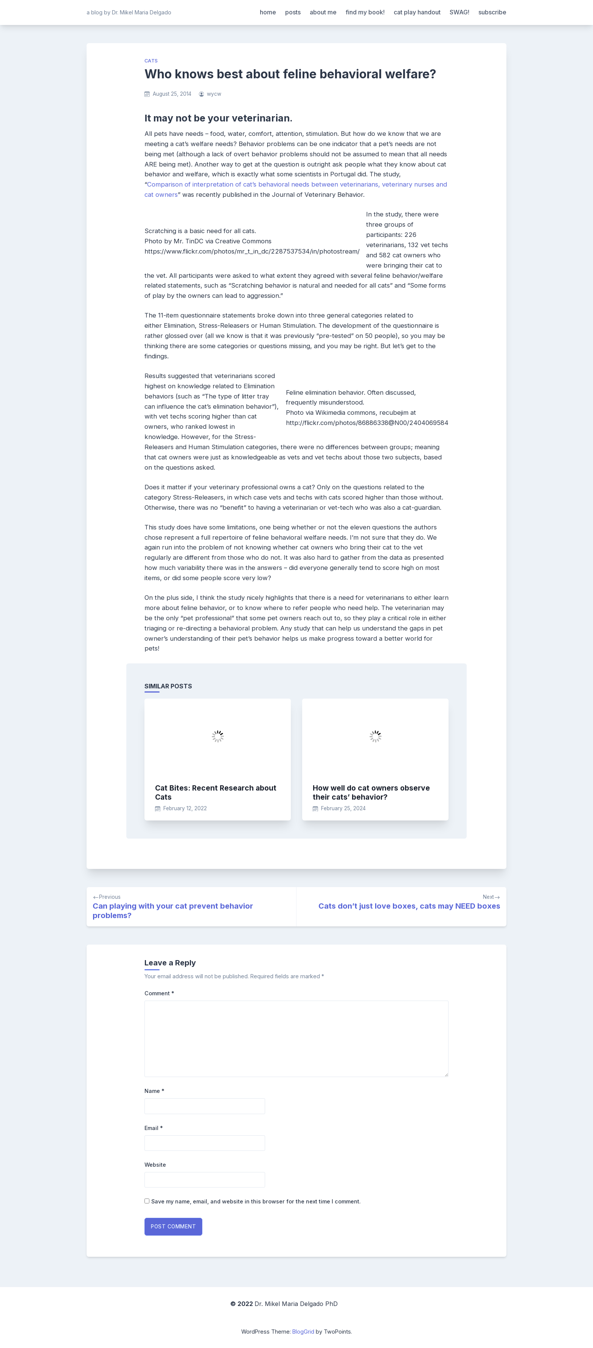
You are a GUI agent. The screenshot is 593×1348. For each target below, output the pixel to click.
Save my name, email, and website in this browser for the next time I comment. (256, 1201)
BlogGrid (303, 1331)
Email (153, 1128)
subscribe (492, 12)
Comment (159, 993)
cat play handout (417, 12)
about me (323, 12)
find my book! (365, 12)
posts (293, 12)
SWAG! (459, 12)
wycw (214, 94)
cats (151, 61)
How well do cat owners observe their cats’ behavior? (371, 792)
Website (155, 1164)
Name (154, 1091)
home (268, 12)
